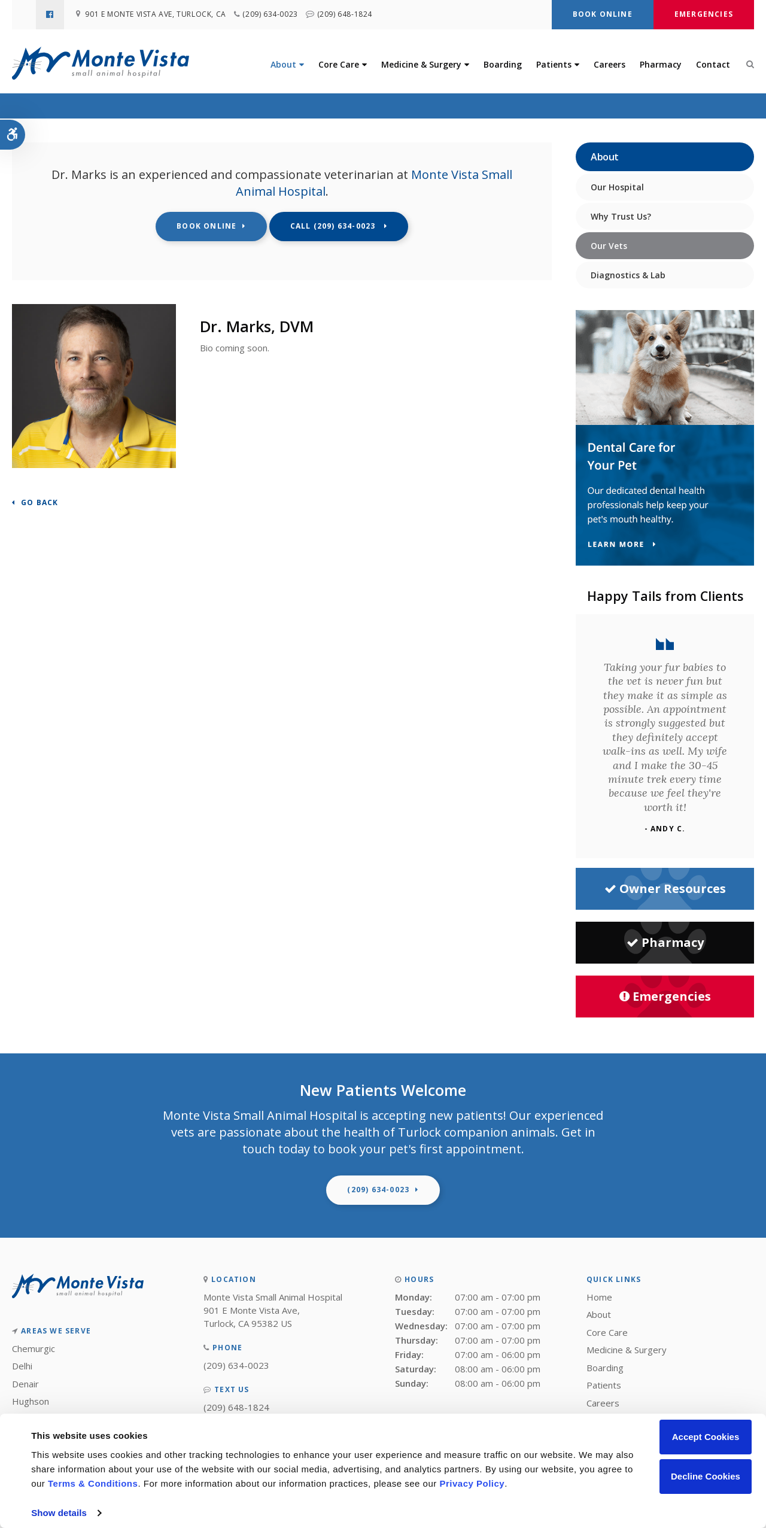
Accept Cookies (706, 1437)
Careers (609, 65)
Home (599, 1297)
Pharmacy (661, 65)
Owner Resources (665, 888)
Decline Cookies (705, 1476)
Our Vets (609, 245)
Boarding (503, 65)
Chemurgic (33, 1348)
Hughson (30, 1401)
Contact (713, 65)
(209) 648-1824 (350, 15)
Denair (25, 1384)
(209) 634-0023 (272, 15)
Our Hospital (617, 187)
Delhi (22, 1366)
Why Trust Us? (621, 216)
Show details (59, 1513)
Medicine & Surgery (421, 65)
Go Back (39, 503)
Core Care (338, 65)
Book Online (603, 14)
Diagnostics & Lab (628, 275)
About (283, 65)
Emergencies (703, 14)
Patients (554, 65)
